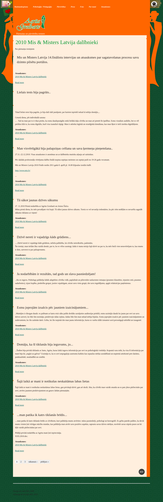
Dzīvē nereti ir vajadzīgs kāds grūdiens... (44, 237)
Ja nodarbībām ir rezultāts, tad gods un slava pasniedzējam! (56, 274)
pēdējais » (44, 462)
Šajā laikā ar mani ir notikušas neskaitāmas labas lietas (53, 381)
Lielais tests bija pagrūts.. (34, 92)
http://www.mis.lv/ (22, 170)
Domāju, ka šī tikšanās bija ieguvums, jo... (45, 344)
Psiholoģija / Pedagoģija (42, 7)
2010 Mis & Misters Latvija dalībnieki (30, 77)
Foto (82, 7)
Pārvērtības (61, 7)
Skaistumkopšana (21, 7)
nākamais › (33, 462)
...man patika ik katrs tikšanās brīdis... (42, 415)
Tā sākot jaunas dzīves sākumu (37, 200)
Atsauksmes (105, 7)
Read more (19, 82)
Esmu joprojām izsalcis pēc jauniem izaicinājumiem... (52, 307)
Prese (73, 7)
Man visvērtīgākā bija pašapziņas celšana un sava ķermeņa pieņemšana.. (65, 148)
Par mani (92, 7)
